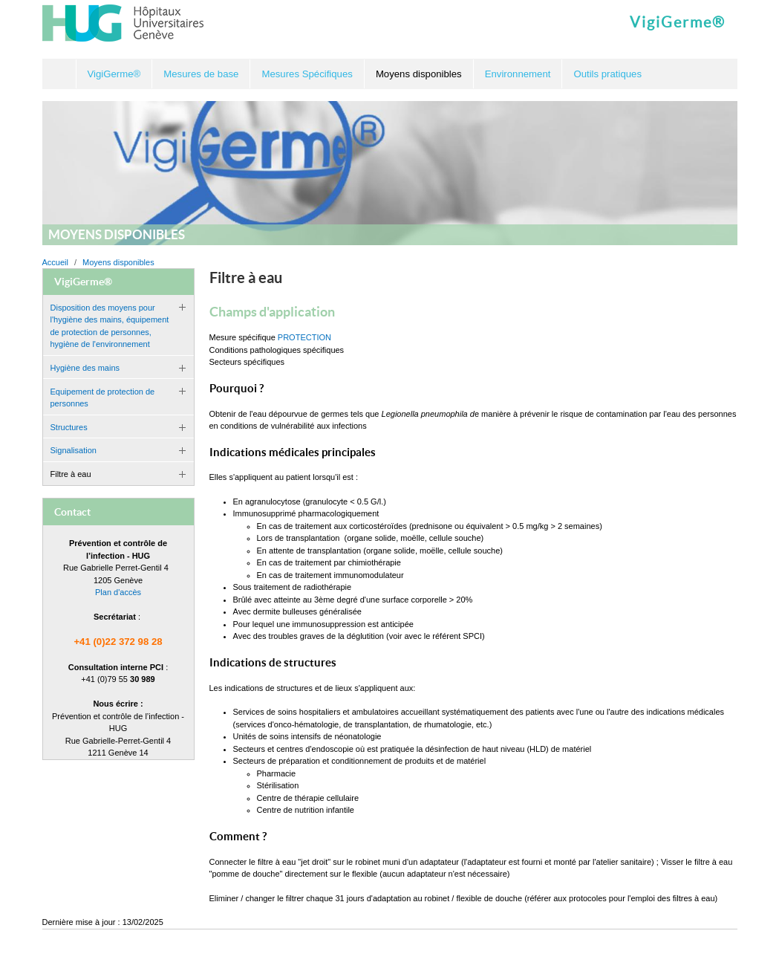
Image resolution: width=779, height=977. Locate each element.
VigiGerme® (678, 22)
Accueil (59, 73)
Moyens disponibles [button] (419, 73)
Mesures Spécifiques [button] (306, 73)
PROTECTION (304, 337)
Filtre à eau (70, 474)
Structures (69, 427)
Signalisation (73, 450)
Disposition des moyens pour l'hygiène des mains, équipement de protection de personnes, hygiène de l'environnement (109, 326)
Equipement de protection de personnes (102, 398)
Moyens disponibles (118, 262)
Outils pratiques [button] (607, 73)
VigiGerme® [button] (114, 73)
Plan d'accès (118, 592)
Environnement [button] (518, 73)
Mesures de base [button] (200, 73)
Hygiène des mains (85, 367)
